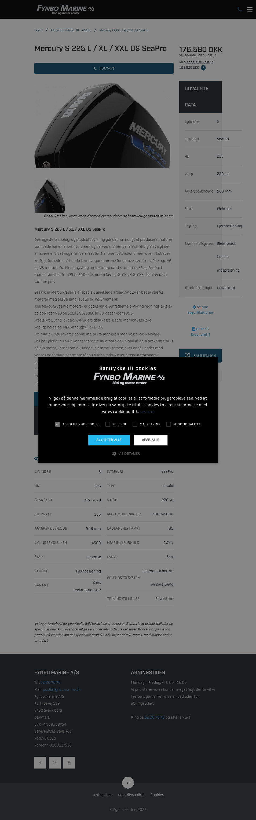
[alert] (128, 410)
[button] (128, 453)
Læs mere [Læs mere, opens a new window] (147, 412)
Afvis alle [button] (150, 440)
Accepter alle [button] (109, 440)
